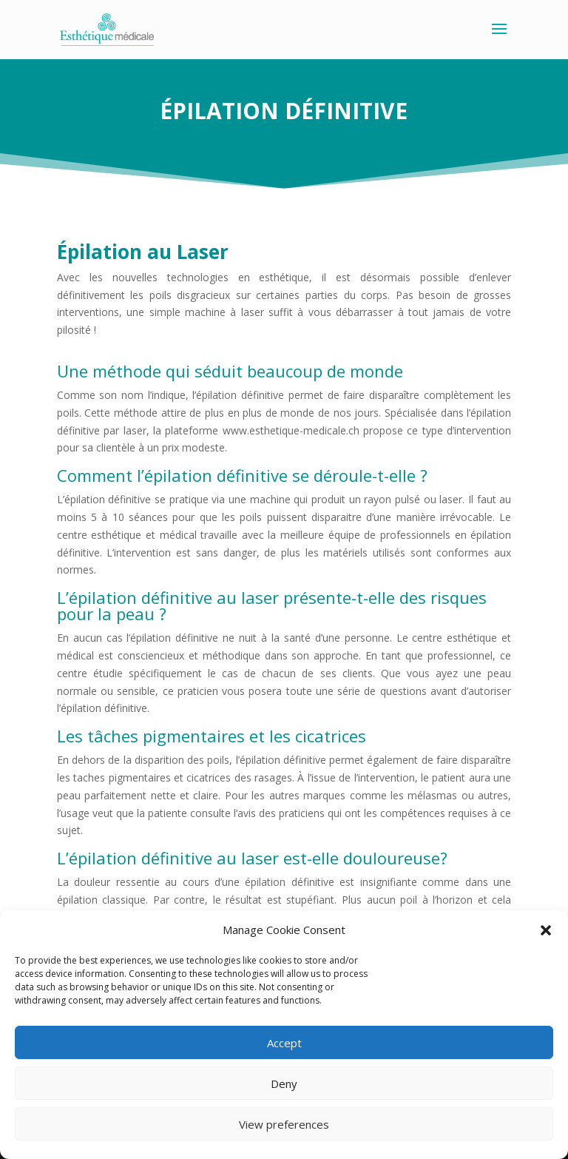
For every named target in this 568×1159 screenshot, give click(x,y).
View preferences (284, 1124)
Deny (284, 1083)
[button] (545, 930)
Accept (284, 1042)
